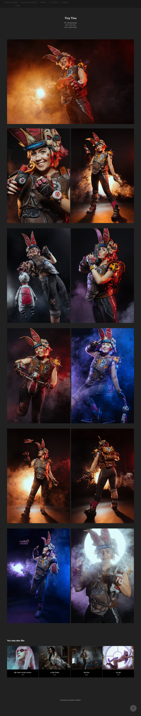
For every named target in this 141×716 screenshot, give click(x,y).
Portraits (43, 2)
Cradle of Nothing (11, 2)
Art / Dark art (54, 2)
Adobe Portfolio (75, 700)
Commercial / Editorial (28, 2)
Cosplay (65, 2)
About (17, 5)
